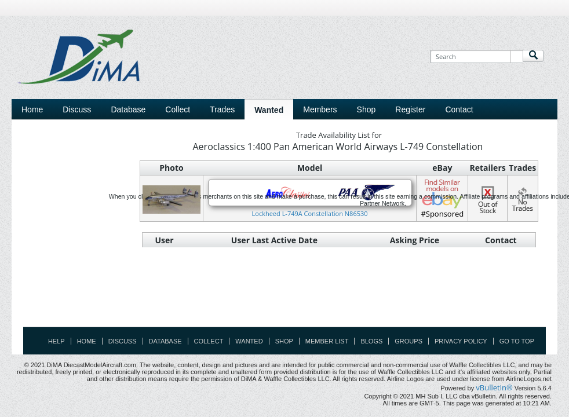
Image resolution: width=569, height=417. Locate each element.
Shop (284, 341)
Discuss (77, 109)
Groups (408, 341)
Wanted (248, 341)
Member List (327, 341)
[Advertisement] (284, 301)
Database (165, 341)
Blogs (371, 341)
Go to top (516, 341)
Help (56, 341)
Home (32, 109)
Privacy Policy (461, 341)
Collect (209, 341)
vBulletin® (494, 387)
